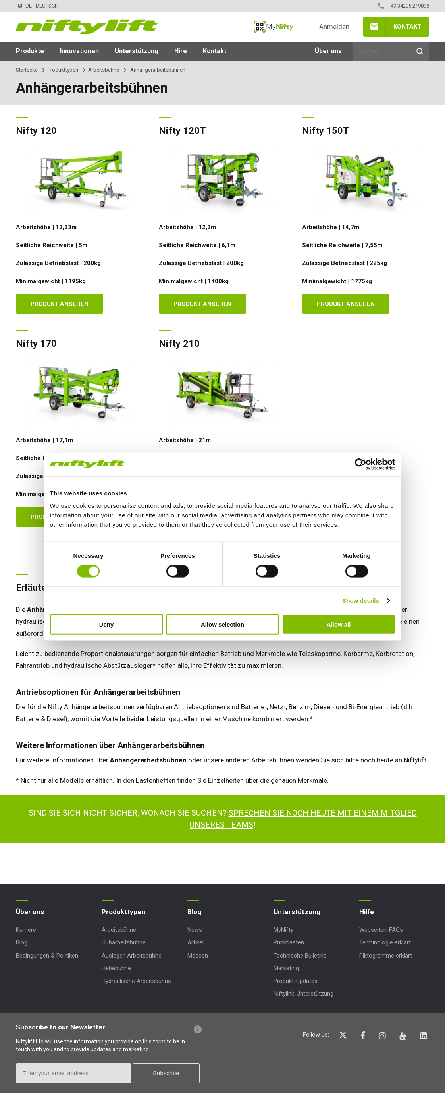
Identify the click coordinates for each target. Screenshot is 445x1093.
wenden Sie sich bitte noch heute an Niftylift (361, 760)
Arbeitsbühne (103, 70)
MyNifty (273, 27)
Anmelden (334, 27)
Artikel (195, 942)
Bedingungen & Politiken (47, 955)
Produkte (30, 51)
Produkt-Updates (296, 981)
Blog (21, 942)
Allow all (339, 624)
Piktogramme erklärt (385, 955)
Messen (197, 955)
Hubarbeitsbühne (124, 942)
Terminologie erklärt (385, 942)
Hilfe (366, 912)
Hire (180, 51)
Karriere (26, 929)
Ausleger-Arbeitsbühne (132, 955)
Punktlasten (289, 942)
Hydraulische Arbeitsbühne (136, 981)
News (194, 929)
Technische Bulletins (300, 955)
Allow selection (222, 624)
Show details (360, 600)
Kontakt (407, 26)
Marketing (286, 968)
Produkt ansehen (60, 304)
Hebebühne (116, 968)
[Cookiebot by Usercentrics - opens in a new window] (360, 464)
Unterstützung (136, 51)
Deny (106, 624)
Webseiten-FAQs (381, 929)
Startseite (27, 70)
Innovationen (79, 51)
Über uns (328, 51)
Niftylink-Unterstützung (303, 993)
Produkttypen (63, 70)
